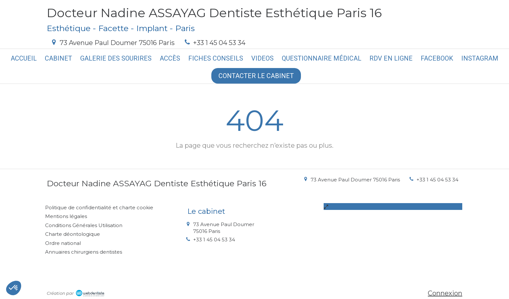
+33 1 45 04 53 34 (219, 43)
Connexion (445, 293)
